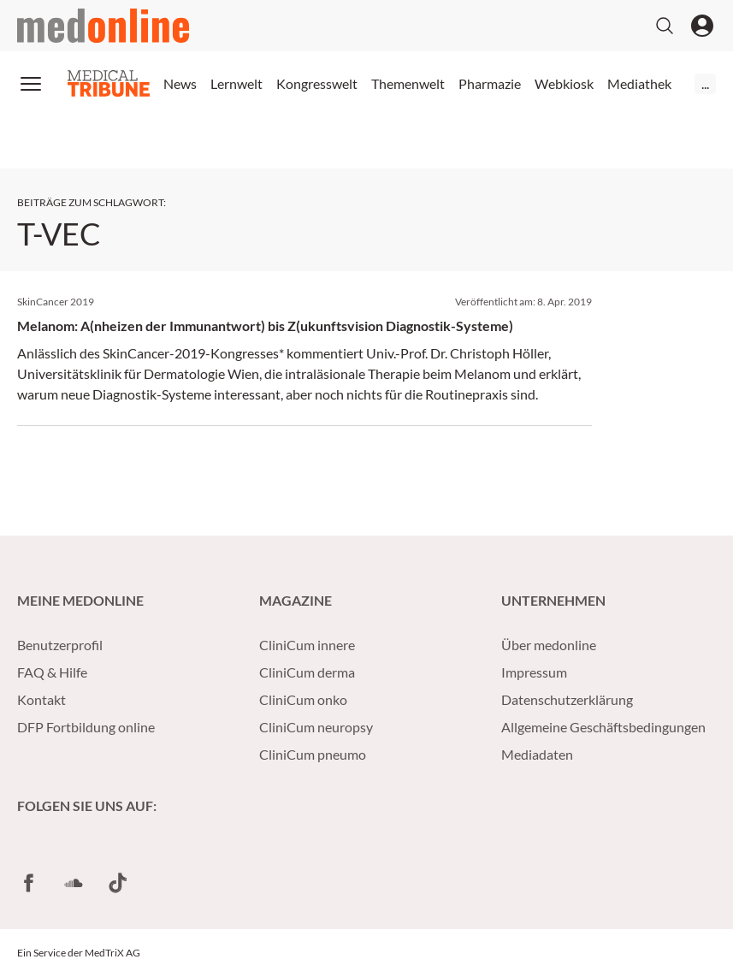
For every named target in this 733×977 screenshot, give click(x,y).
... (705, 83)
